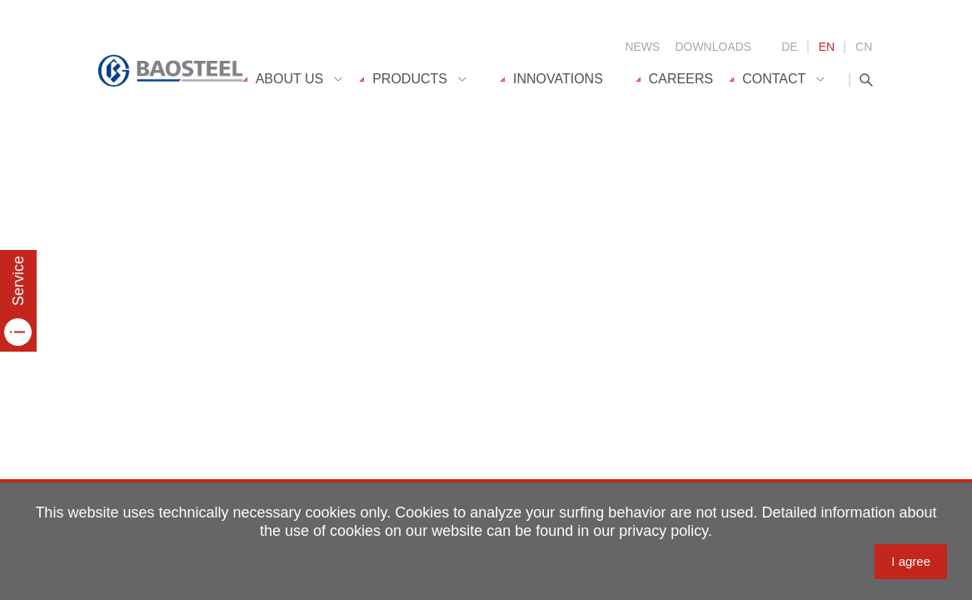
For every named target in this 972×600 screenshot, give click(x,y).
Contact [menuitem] (767, 79)
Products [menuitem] (403, 79)
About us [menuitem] (283, 79)
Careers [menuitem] (674, 79)
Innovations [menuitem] (552, 79)
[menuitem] (302, 80)
